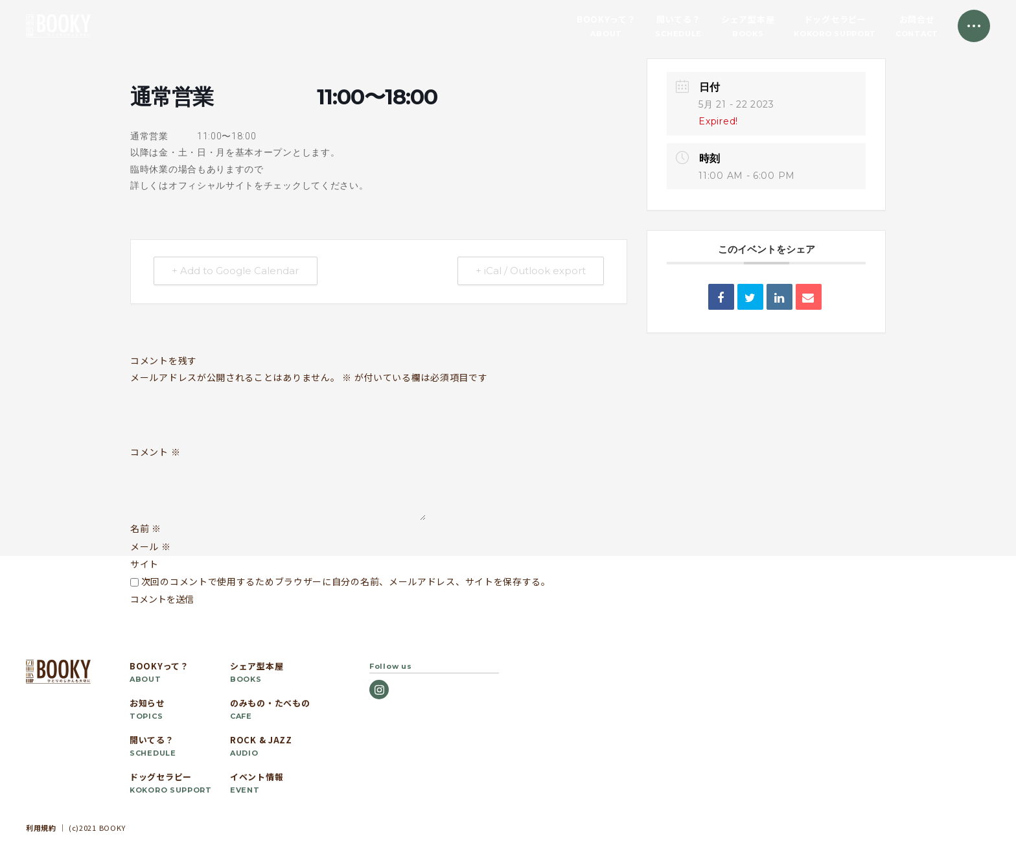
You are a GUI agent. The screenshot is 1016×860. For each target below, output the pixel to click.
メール (150, 546)
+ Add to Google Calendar (235, 271)
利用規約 (41, 827)
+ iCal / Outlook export (530, 271)
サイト (144, 563)
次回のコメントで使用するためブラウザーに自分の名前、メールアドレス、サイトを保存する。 (346, 581)
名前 (145, 528)
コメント (155, 452)
